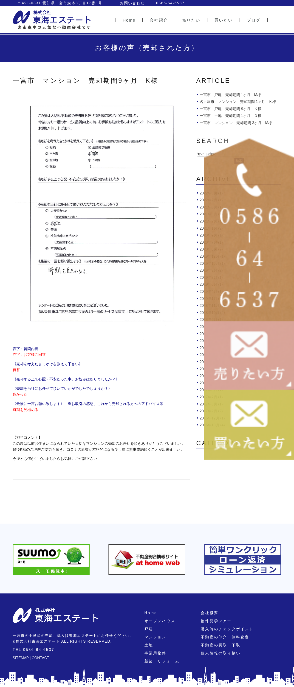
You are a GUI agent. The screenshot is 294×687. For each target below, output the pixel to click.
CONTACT (40, 658)
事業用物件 (155, 653)
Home (150, 613)
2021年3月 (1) (211, 214)
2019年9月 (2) (211, 270)
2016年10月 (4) (212, 425)
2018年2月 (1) (211, 355)
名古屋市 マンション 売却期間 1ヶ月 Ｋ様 (238, 102)
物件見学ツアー (216, 621)
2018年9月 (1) (211, 320)
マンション (155, 637)
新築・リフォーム (162, 661)
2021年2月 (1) (211, 221)
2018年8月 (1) (211, 327)
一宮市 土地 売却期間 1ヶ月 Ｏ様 (230, 116)
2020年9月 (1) (211, 235)
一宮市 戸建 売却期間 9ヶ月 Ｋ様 (230, 109)
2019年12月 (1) (212, 256)
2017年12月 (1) (212, 369)
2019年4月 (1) (211, 292)
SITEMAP (21, 658)
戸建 (148, 629)
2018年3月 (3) (211, 348)
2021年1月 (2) (211, 228)
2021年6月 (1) (211, 207)
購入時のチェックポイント (227, 629)
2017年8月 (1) (211, 390)
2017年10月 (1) (212, 376)
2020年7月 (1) (211, 242)
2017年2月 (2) (211, 411)
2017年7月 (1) (211, 397)
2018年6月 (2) (211, 341)
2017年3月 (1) (211, 404)
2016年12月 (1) (212, 418)
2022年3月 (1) (211, 193)
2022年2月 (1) (211, 200)
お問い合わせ (132, 3)
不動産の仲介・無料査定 (225, 637)
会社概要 (209, 613)
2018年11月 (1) (212, 306)
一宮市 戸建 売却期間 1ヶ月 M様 (230, 95)
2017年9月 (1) (211, 383)
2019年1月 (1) (211, 299)
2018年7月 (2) (211, 334)
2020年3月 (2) (211, 249)
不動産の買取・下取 (220, 645)
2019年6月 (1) (211, 284)
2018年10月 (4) (212, 313)
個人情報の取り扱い (220, 653)
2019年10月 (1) (212, 263)
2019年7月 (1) (211, 277)
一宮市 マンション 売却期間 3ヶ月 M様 (236, 123)
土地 (148, 645)
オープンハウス (159, 621)
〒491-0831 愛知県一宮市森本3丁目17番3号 (60, 3)
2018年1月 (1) (211, 362)
